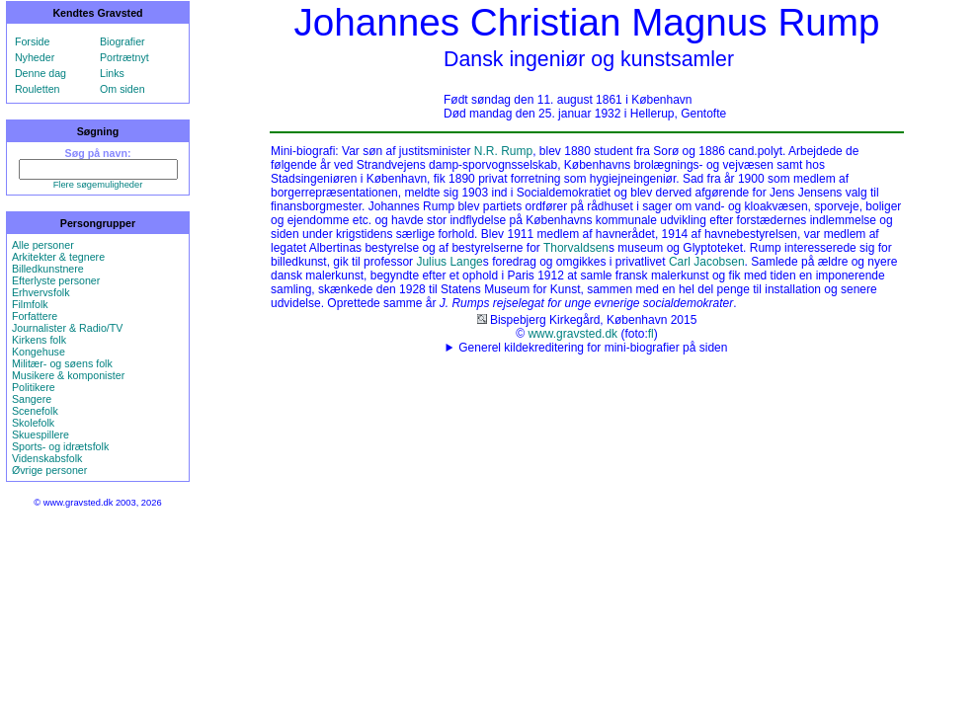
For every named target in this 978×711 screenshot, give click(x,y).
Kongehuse (38, 351)
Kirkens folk (39, 340)
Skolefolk (33, 423)
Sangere (31, 399)
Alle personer (43, 245)
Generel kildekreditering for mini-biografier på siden (592, 348)
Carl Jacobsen (707, 262)
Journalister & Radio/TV (67, 328)
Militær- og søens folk (62, 363)
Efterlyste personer (56, 280)
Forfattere (34, 316)
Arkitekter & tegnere (58, 257)
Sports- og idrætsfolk (60, 446)
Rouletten (37, 89)
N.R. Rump (503, 151)
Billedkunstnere (48, 269)
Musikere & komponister (68, 375)
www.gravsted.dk (572, 334)
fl (651, 334)
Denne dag (40, 73)
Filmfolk (30, 304)
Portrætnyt (124, 57)
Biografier (122, 41)
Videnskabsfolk (47, 458)
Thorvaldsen (576, 248)
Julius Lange (449, 262)
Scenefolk (35, 411)
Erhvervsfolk (41, 292)
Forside (32, 41)
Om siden (122, 89)
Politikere (33, 387)
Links (112, 73)
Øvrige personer (49, 470)
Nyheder (34, 57)
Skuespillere (40, 434)
